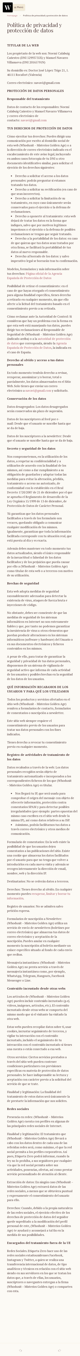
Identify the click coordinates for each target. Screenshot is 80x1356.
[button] (17, 7)
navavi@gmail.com (34, 120)
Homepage (12, 15)
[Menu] (8, 7)
